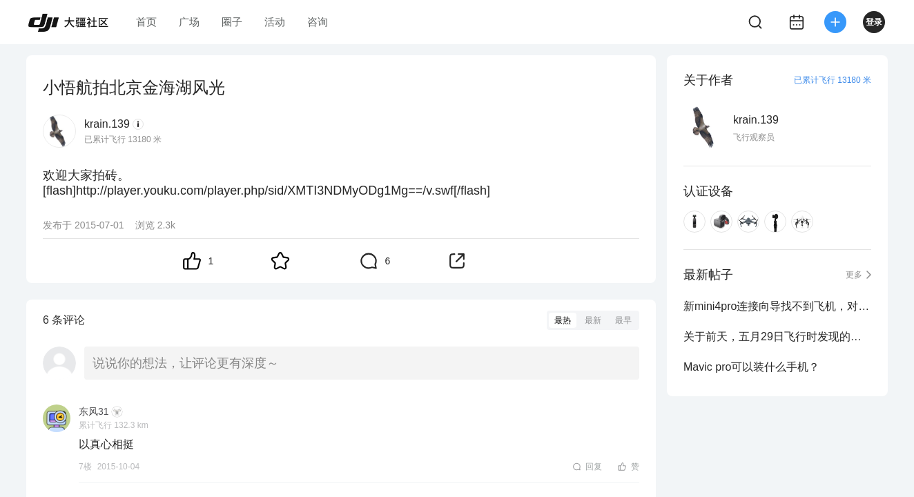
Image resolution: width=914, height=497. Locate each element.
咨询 (317, 22)
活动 (274, 22)
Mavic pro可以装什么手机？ (751, 367)
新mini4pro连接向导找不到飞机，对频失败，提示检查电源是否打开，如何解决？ (777, 306)
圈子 (232, 22)
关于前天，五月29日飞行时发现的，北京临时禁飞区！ (777, 336)
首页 (146, 22)
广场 (189, 22)
